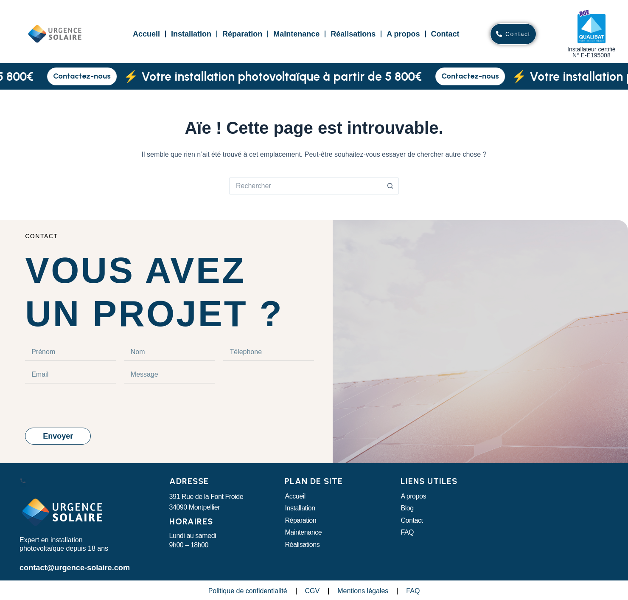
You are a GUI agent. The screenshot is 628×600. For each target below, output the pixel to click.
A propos (403, 34)
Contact (445, 34)
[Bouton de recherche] (390, 185)
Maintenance (296, 34)
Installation (191, 34)
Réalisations (353, 34)
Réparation (242, 34)
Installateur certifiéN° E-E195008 (591, 52)
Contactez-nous (89, 76)
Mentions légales (362, 589)
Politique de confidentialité (247, 589)
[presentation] (89, 405)
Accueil (146, 34)
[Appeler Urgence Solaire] (23, 483)
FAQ (407, 532)
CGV (312, 589)
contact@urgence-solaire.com (68, 566)
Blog (407, 508)
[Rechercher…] (305, 185)
